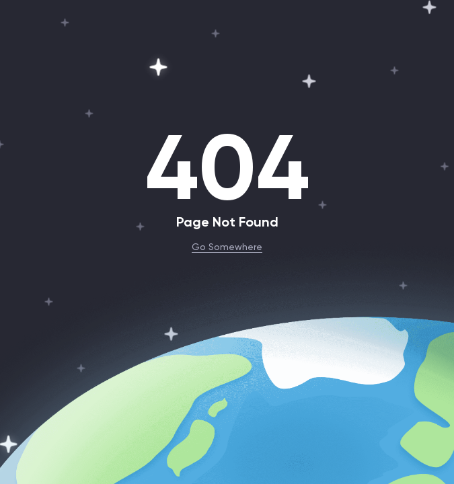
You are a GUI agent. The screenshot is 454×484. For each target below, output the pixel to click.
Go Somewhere (227, 246)
